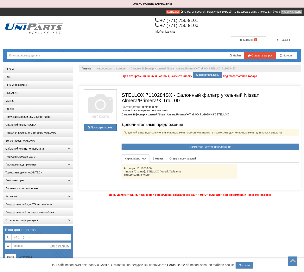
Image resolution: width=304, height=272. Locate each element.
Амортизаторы (38, 180)
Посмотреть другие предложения (210, 146)
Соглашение (176, 265)
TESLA (9, 69)
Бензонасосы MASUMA (20, 140)
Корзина (248, 39)
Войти (10, 257)
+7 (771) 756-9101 (176, 20)
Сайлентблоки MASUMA (20, 124)
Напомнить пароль (59, 246)
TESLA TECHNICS (16, 85)
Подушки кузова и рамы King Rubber (28, 116)
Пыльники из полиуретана (21, 188)
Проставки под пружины (38, 164)
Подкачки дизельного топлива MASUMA (30, 132)
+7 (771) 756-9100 (176, 25)
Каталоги (38, 196)
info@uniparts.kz (165, 31)
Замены (158, 158)
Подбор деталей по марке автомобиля (29, 212)
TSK (8, 77)
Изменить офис (291, 11)
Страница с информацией (38, 220)
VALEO (9, 100)
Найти (235, 55)
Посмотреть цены (100, 127)
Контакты (173, 11)
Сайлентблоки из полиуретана (38, 148)
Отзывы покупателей (182, 158)
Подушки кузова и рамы (20, 156)
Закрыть (244, 265)
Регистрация (25, 257)
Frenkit (9, 108)
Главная (87, 68)
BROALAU (11, 92)
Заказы (283, 40)
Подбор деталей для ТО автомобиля (28, 204)
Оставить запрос (260, 55)
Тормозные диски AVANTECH (23, 172)
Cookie (104, 265)
